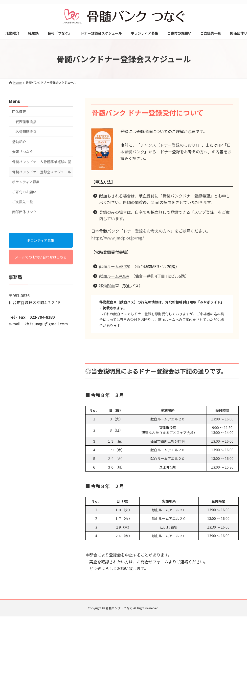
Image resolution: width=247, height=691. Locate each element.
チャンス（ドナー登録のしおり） (169, 145)
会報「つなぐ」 (24, 151)
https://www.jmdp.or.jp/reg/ (117, 238)
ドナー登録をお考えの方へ (147, 231)
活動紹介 (19, 141)
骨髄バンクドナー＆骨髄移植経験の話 (41, 161)
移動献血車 (109, 286)
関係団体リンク (24, 211)
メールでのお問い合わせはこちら (41, 257)
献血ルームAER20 (114, 266)
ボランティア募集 (26, 181)
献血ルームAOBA (114, 276)
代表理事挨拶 (26, 121)
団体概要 (19, 111)
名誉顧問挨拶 (26, 131)
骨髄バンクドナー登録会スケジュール (41, 171)
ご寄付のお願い (24, 191)
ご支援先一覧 (22, 201)
